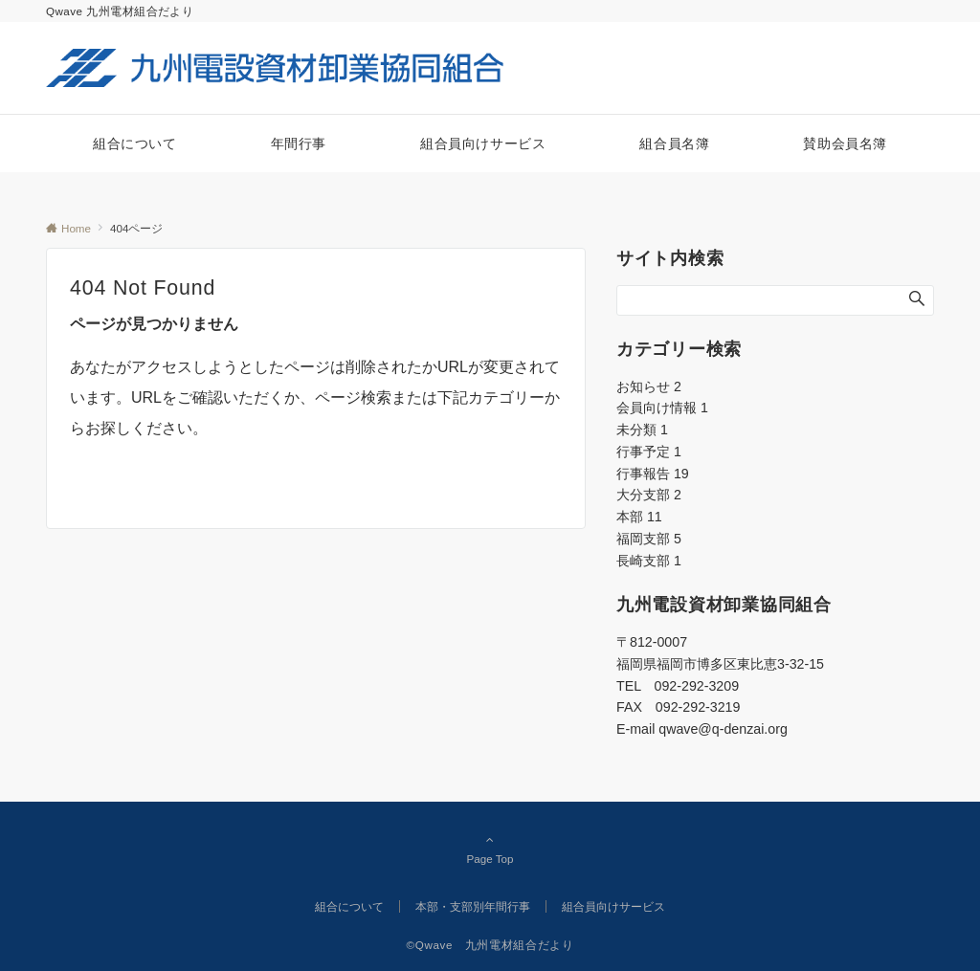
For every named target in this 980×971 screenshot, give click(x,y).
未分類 (642, 429)
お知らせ (648, 386)
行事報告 (652, 473)
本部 (639, 516)
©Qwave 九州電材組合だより (490, 944)
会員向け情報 (662, 407)
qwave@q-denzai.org (723, 729)
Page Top (490, 848)
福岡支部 (648, 538)
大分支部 (648, 494)
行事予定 (648, 451)
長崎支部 (648, 560)
